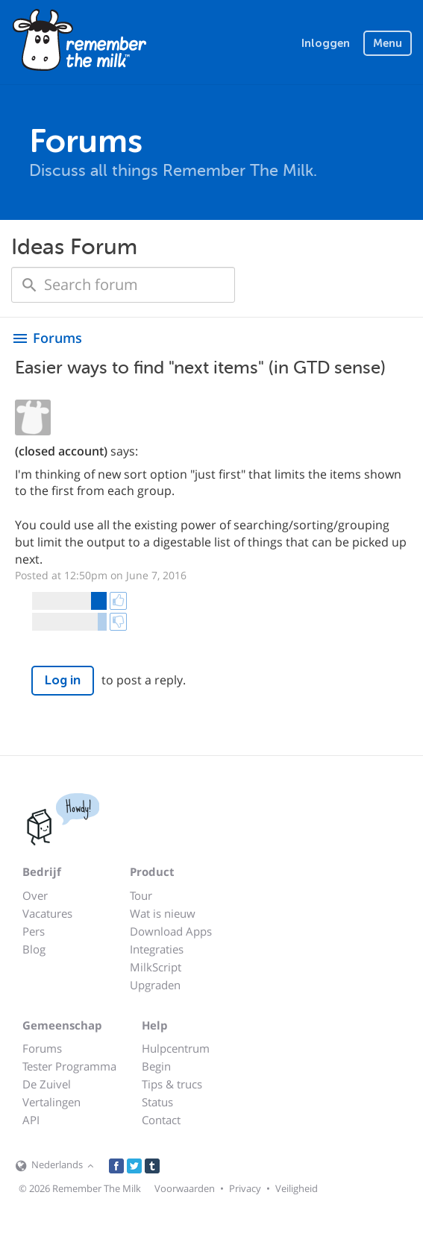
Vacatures (47, 913)
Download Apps (171, 931)
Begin (156, 1066)
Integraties (157, 949)
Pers (33, 931)
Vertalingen (51, 1101)
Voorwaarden (184, 1188)
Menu (387, 43)
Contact (161, 1119)
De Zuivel (46, 1083)
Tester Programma (69, 1066)
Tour (141, 895)
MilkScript (155, 966)
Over (35, 895)
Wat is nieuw (162, 913)
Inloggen (325, 43)
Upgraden (155, 984)
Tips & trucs (172, 1083)
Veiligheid (296, 1188)
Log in (63, 680)
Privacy (245, 1188)
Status (157, 1101)
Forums (42, 1048)
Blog (34, 949)
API (31, 1119)
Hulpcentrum (176, 1048)
